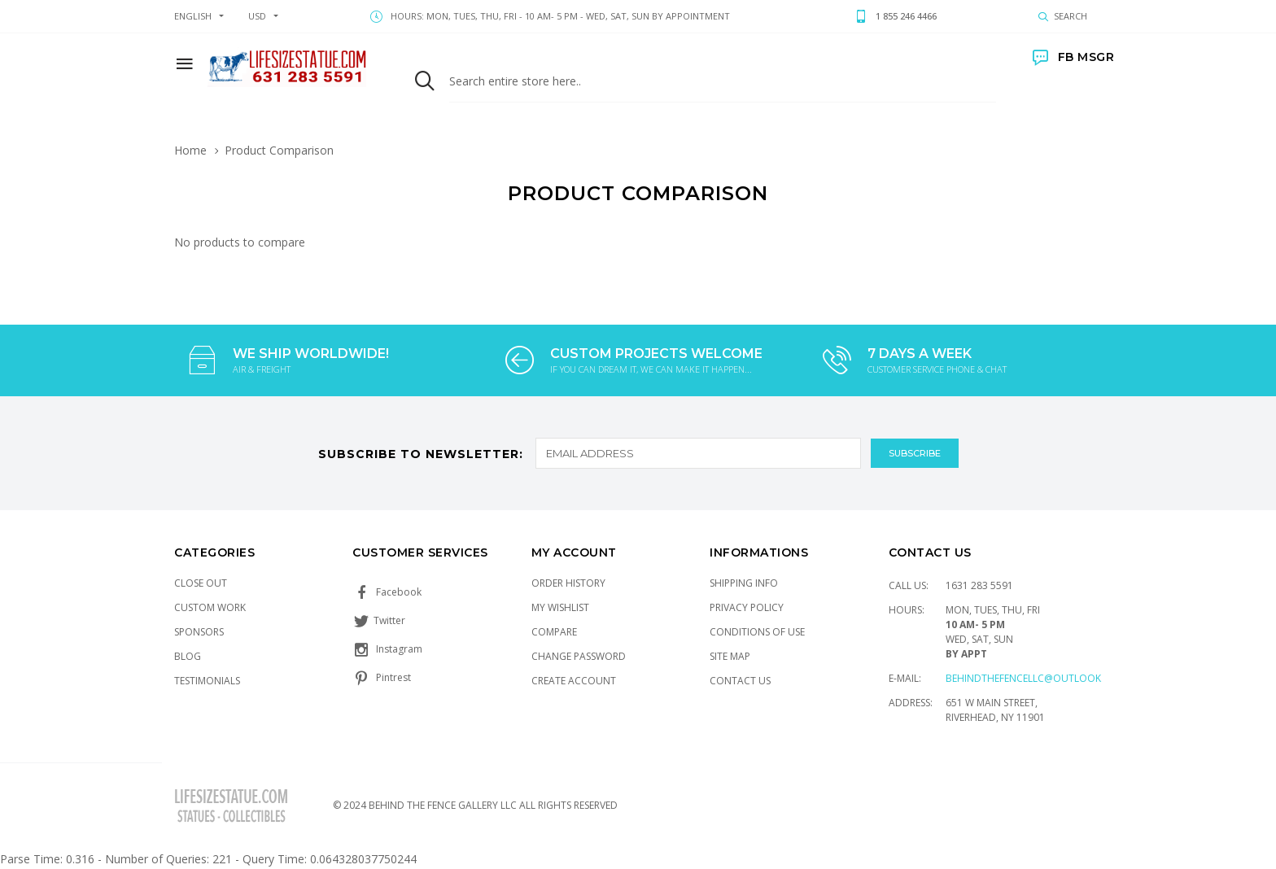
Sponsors (199, 632)
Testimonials (207, 681)
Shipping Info (744, 583)
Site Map (730, 656)
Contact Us (740, 681)
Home (190, 150)
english (193, 16)
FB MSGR (1073, 57)
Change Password (578, 656)
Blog (187, 656)
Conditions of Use (757, 632)
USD (257, 16)
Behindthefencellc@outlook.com (1036, 678)
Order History (568, 583)
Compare (554, 632)
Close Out (200, 583)
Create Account (573, 681)
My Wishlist (560, 607)
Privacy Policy (747, 607)
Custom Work (210, 607)
